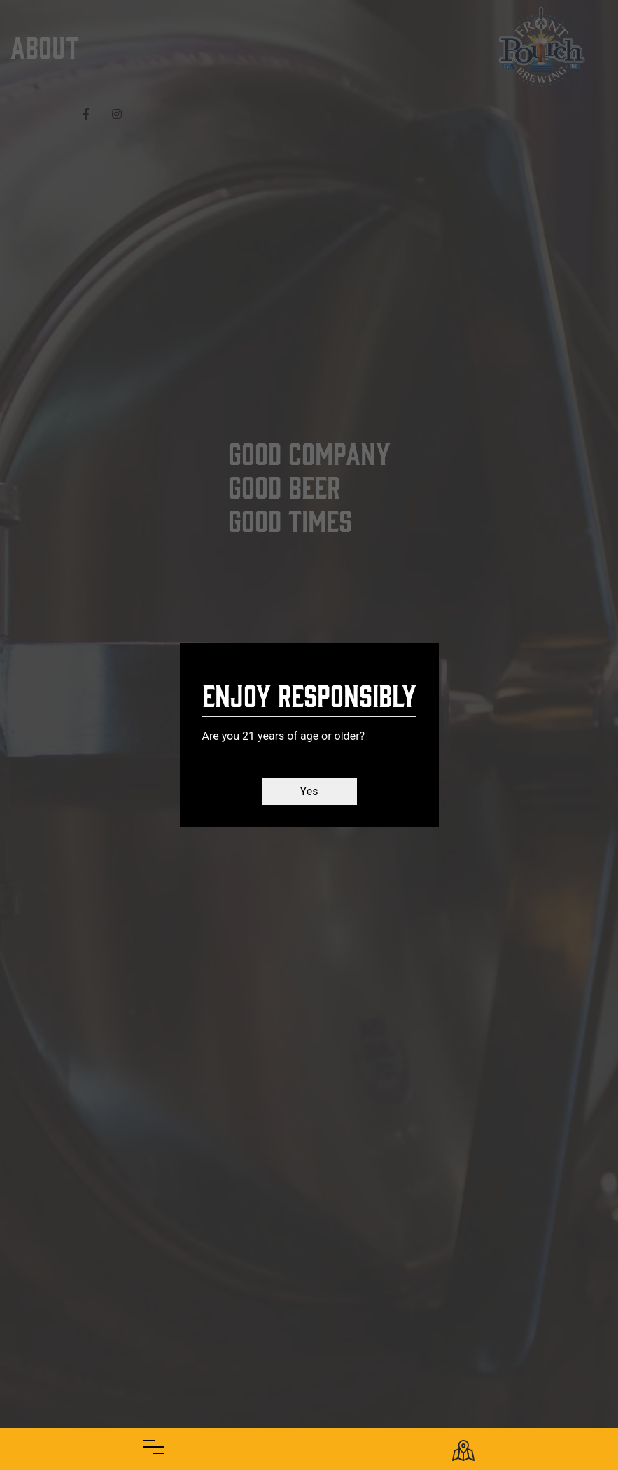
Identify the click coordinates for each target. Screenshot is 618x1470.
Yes (309, 791)
